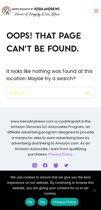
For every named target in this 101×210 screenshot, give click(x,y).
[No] (94, 190)
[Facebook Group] (55, 165)
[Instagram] (34, 165)
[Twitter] (66, 165)
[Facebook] (45, 165)
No (42, 202)
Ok (30, 202)
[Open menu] (96, 10)
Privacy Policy (60, 154)
